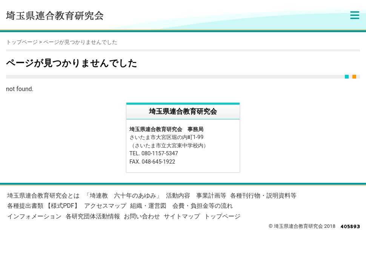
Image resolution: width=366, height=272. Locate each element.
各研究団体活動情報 (93, 216)
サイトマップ (182, 216)
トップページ (22, 42)
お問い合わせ (142, 216)
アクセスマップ (105, 205)
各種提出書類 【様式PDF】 (43, 205)
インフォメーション (34, 216)
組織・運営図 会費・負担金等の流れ (181, 205)
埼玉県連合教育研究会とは (43, 195)
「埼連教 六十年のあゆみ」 (123, 195)
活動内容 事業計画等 (196, 195)
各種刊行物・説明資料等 (263, 195)
